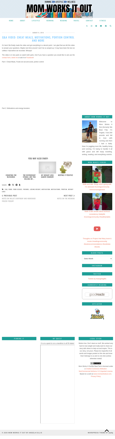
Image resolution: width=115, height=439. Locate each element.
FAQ (6, 189)
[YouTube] (101, 25)
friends (26, 189)
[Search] (110, 25)
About (22, 20)
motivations (55, 189)
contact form (6, 58)
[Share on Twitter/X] (13, 185)
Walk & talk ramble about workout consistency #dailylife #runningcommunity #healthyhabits (97, 214)
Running (50, 20)
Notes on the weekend (66, 197)
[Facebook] (106, 25)
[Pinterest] (96, 25)
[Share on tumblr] (19, 185)
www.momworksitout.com (102, 374)
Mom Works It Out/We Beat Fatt (90, 366)
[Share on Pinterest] (16, 185)
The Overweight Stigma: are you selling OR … (29, 177)
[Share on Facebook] (9, 185)
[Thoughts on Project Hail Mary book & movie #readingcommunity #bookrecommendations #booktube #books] (97, 228)
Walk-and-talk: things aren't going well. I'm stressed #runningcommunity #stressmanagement (97, 187)
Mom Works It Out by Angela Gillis (25, 432)
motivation (46, 189)
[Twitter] (87, 25)
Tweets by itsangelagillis (97, 279)
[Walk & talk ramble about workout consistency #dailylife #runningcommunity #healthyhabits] (97, 201)
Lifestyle (36, 20)
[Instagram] (91, 25)
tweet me (15, 58)
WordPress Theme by (100, 432)
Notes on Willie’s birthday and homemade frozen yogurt (20, 198)
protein (64, 189)
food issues (17, 189)
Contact (89, 20)
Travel (76, 20)
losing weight (35, 189)
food (10, 189)
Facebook (29, 58)
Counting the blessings (11, 176)
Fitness (103, 20)
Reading (63, 20)
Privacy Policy (96, 376)
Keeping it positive (65, 175)
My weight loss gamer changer (47, 176)
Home (11, 20)
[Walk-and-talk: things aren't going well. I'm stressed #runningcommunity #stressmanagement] (97, 174)
